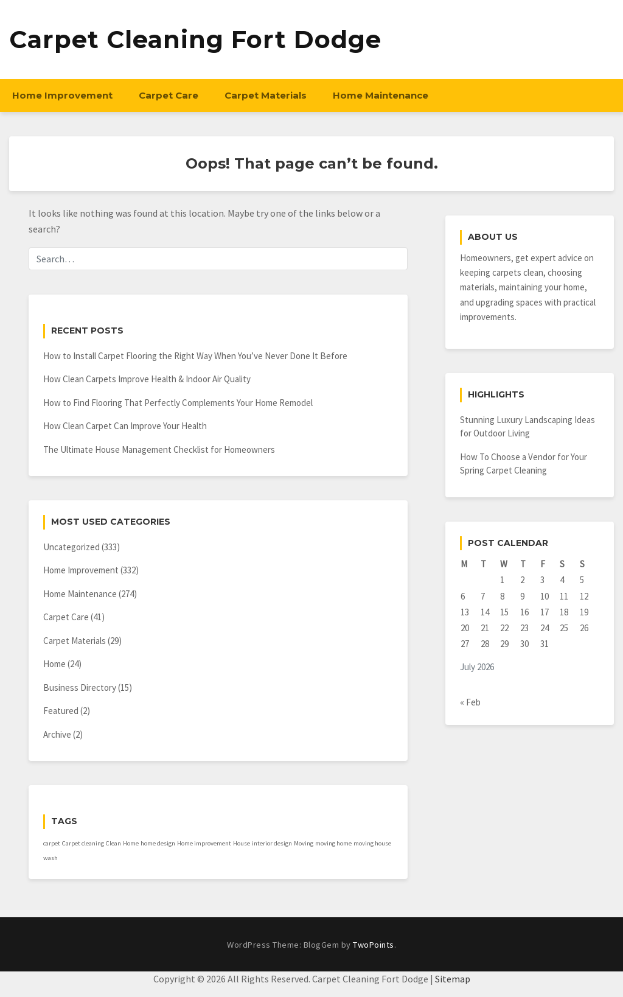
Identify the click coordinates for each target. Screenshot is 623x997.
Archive (57, 734)
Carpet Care (168, 95)
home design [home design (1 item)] (158, 843)
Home (54, 664)
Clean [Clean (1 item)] (113, 843)
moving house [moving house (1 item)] (372, 843)
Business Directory (79, 687)
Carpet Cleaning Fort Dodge (195, 39)
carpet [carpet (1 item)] (51, 843)
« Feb (470, 702)
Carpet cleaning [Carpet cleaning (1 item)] (83, 843)
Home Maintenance (380, 95)
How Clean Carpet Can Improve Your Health (125, 426)
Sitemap (452, 979)
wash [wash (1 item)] (50, 858)
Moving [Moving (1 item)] (303, 843)
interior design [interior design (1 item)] (272, 843)
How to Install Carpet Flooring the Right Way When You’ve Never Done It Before (195, 356)
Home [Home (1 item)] (131, 843)
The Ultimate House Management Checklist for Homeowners (159, 449)
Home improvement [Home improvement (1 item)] (204, 843)
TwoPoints (373, 944)
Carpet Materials (265, 95)
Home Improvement (62, 95)
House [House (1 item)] (241, 843)
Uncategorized (71, 547)
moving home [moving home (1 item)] (333, 843)
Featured (60, 710)
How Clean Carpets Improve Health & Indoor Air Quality (147, 379)
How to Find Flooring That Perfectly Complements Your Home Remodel (178, 402)
